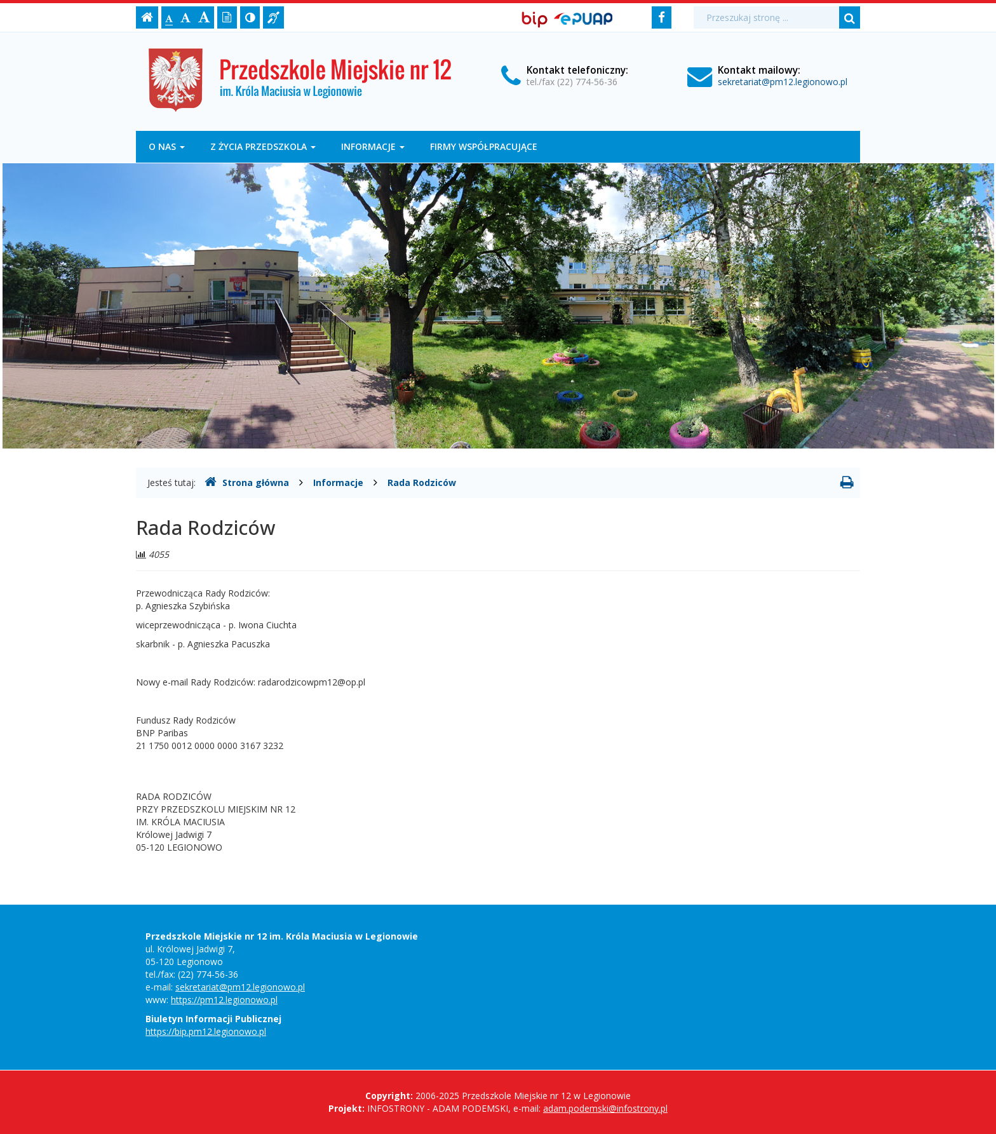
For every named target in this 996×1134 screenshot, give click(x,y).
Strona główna (247, 482)
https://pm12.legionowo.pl (224, 1000)
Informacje (373, 146)
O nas (167, 146)
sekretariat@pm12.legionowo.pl (782, 82)
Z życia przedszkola (263, 146)
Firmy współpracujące (483, 146)
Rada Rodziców (421, 482)
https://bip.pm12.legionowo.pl (205, 1031)
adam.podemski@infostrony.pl (605, 1108)
